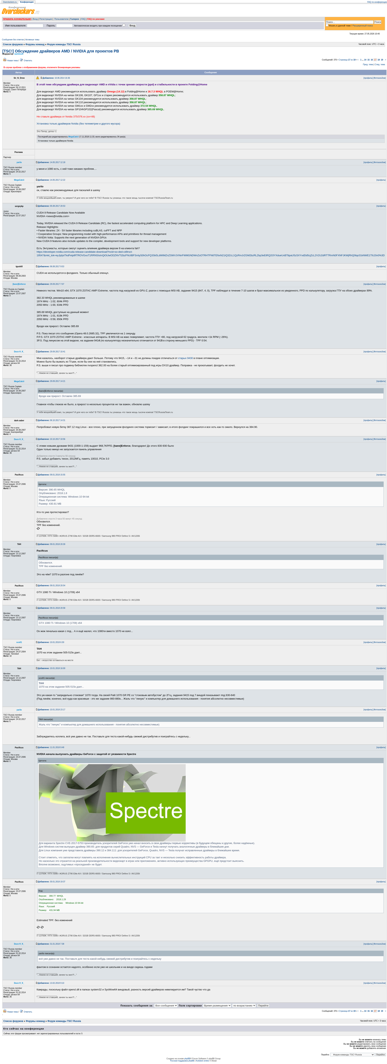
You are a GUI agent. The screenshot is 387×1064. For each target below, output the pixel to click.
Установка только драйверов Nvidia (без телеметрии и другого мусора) (78, 123)
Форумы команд (34, 44)
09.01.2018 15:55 (51, 475)
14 (365, 60)
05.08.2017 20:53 (51, 206)
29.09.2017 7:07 (51, 284)
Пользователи (61, 19)
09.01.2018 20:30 (51, 544)
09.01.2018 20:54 (51, 585)
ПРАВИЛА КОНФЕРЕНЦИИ (17, 19)
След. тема (380, 64)
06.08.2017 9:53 (51, 266)
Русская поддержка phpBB (182, 1061)
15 (368, 60)
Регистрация (45, 19)
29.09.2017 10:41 (51, 352)
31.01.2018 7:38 (51, 944)
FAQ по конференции (377, 2)
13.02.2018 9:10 (51, 983)
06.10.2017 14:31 (51, 420)
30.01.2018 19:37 (51, 882)
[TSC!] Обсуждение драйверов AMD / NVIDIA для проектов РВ (60, 51)
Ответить (28, 61)
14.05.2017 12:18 (51, 162)
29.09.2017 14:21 (51, 381)
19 (382, 60)
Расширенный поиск (363, 25)
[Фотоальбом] (379, 78)
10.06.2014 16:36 (56, 78)
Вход (35, 19)
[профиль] (368, 78)
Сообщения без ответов (13, 40)
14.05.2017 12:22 (51, 180)
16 (372, 60)
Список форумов (13, 44)
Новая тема (12, 61)
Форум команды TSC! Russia (63, 44)
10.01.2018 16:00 (51, 668)
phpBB (187, 1059)
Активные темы (32, 40)
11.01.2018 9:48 (51, 747)
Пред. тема (368, 64)
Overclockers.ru (10, 2)
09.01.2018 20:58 (51, 608)
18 (379, 60)
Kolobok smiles (202, 1061)
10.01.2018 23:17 (51, 710)
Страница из (347, 60)
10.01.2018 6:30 (51, 642)
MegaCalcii (73, 137)
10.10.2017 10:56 (51, 439)
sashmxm (18, 54)
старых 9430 (185, 358)
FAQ (83, 19)
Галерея (74, 19)
